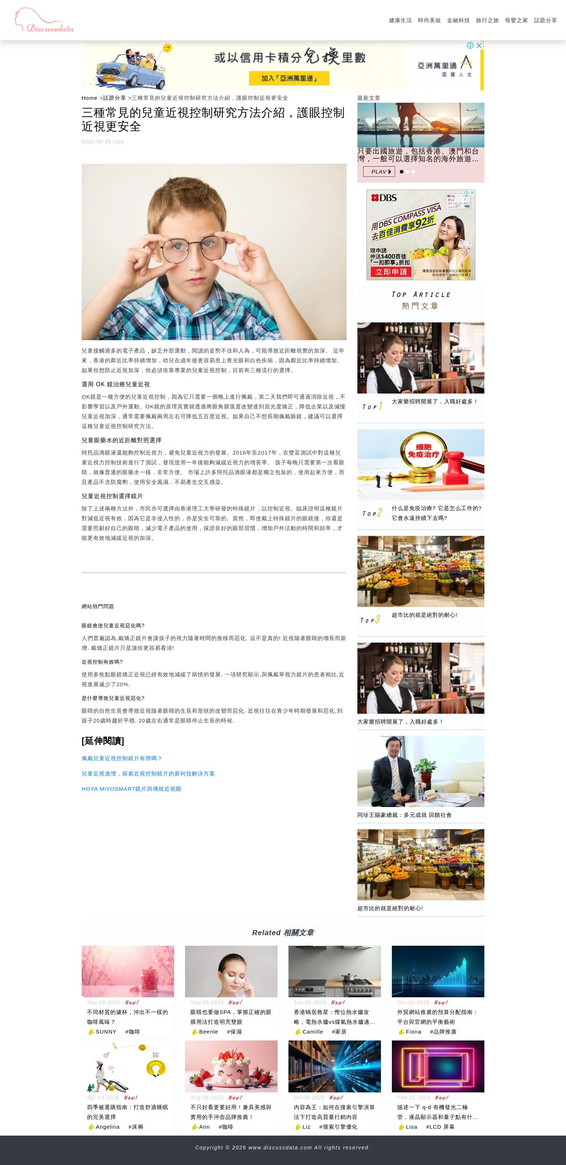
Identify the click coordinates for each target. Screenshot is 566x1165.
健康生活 (400, 20)
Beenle (208, 1031)
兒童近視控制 (209, 370)
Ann (204, 1127)
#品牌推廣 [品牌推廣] (443, 1031)
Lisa (412, 1127)
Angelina (108, 1127)
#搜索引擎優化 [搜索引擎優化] (338, 1127)
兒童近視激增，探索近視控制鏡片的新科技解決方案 (148, 773)
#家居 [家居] (339, 1031)
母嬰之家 (516, 20)
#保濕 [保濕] (234, 1031)
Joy (119, 141)
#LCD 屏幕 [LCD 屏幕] (440, 1127)
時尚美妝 (429, 20)
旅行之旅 (487, 20)
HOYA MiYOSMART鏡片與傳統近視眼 (132, 789)
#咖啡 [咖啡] (133, 1031)
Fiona (414, 1031)
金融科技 (458, 20)
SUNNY (106, 1031)
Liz (307, 1127)
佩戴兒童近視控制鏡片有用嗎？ (122, 758)
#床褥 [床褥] (135, 1127)
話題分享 (545, 20)
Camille (313, 1031)
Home (90, 98)
